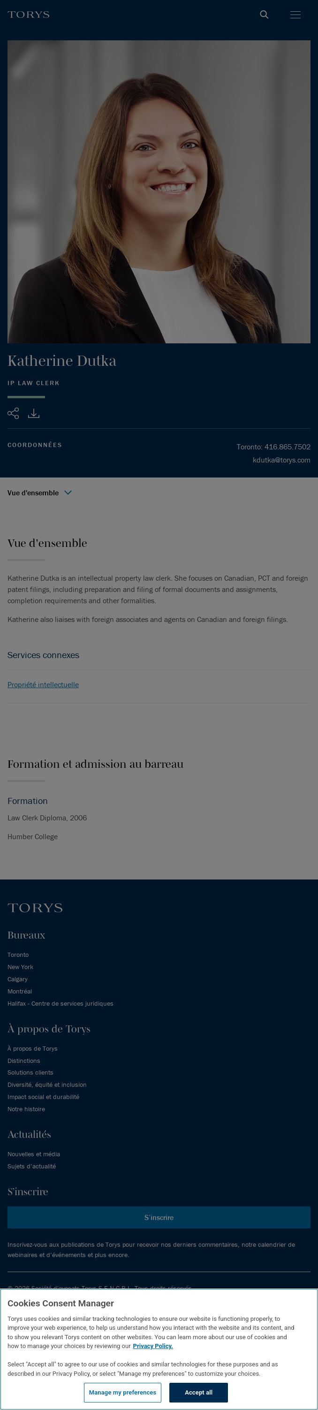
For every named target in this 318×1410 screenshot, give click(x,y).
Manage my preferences (123, 1392)
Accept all (198, 1392)
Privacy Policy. (153, 1345)
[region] (159, 1349)
